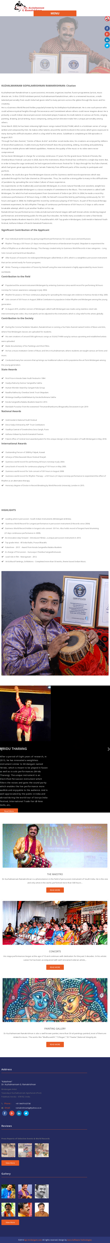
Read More (9, 811)
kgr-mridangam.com (33, 1240)
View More (10, 1163)
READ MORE (55, 890)
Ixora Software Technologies (79, 1240)
